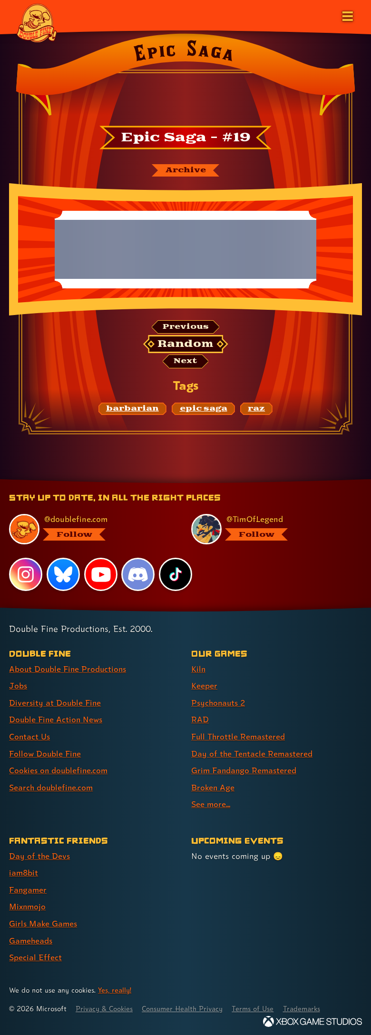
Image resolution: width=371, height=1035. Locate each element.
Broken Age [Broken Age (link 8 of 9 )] (213, 786)
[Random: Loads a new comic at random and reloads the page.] (186, 344)
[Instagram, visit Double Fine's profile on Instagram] (25, 575)
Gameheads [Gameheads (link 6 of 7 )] (31, 938)
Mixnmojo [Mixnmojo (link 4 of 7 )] (28, 904)
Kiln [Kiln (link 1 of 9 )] (198, 669)
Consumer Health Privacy (185, 1006)
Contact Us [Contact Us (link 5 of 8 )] (29, 736)
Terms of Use (257, 1006)
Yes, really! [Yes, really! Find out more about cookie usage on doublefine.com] (115, 987)
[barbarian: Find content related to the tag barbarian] (132, 409)
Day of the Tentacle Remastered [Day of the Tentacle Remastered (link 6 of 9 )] (252, 753)
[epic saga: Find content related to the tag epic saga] (203, 409)
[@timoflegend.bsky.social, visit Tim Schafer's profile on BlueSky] (271, 529)
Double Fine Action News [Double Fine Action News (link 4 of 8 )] (56, 719)
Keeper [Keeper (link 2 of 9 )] (204, 686)
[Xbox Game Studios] (312, 1018)
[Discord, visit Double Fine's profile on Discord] (138, 575)
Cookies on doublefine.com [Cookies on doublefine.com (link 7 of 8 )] (59, 770)
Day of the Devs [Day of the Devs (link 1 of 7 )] (39, 854)
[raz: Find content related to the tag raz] (256, 409)
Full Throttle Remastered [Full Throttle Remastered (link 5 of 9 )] (238, 736)
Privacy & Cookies (105, 1006)
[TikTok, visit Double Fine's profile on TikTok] (175, 575)
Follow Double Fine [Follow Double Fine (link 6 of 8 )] (45, 753)
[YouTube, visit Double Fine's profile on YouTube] (100, 575)
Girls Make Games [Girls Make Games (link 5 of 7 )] (43, 921)
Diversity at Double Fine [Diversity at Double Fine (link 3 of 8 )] (55, 703)
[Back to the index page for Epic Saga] (185, 77)
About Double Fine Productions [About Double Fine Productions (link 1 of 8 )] (68, 669)
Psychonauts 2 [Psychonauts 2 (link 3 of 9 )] (219, 703)
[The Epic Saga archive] (185, 170)
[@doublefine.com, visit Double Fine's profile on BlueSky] (88, 529)
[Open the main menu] (347, 15)
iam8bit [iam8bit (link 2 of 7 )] (24, 871)
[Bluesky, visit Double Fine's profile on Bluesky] (63, 575)
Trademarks (308, 1006)
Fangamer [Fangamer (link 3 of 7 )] (28, 888)
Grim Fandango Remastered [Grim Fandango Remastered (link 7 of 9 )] (244, 770)
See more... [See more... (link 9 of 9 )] (211, 803)
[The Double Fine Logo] (36, 22)
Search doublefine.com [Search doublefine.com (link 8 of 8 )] (52, 786)
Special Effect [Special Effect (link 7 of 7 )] (35, 954)
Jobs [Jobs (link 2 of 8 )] (18, 686)
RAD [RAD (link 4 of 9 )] (200, 719)
